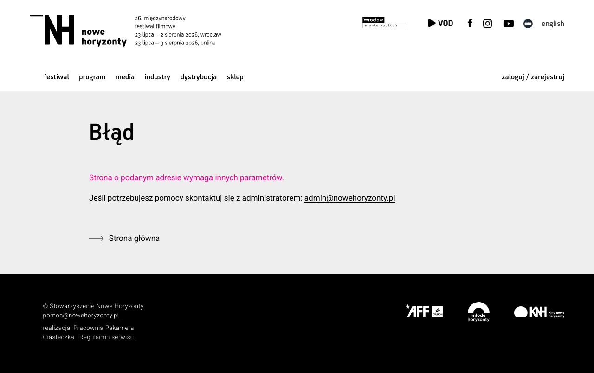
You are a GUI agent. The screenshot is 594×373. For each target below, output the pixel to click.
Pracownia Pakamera (103, 328)
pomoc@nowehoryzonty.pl (81, 315)
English (553, 23)
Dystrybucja (199, 77)
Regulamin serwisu (106, 337)
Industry (157, 77)
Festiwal (56, 77)
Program (92, 77)
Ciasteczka (59, 337)
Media (125, 77)
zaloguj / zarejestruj (533, 77)
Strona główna (134, 238)
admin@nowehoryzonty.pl (349, 198)
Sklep (235, 77)
